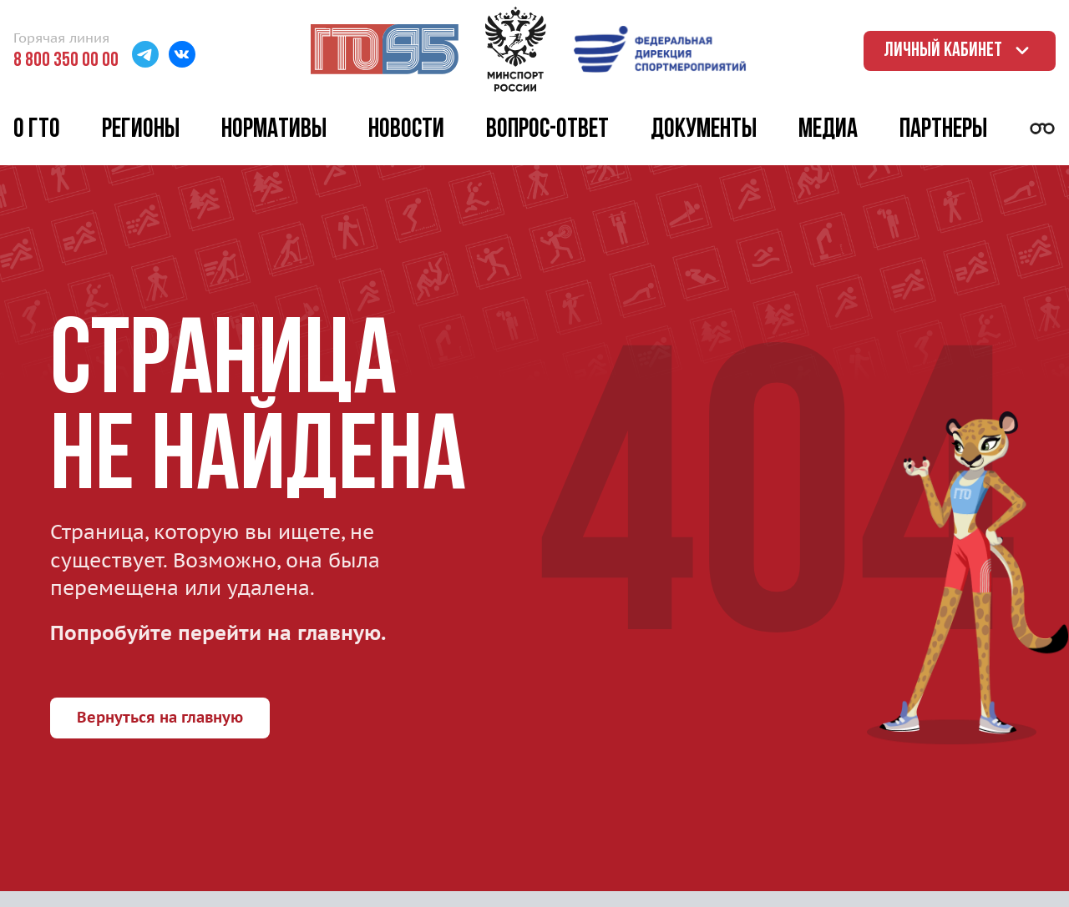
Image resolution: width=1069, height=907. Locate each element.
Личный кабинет (960, 51)
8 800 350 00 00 (66, 61)
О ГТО (36, 130)
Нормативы (274, 130)
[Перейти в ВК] (182, 56)
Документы (704, 130)
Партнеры (943, 130)
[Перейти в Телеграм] (145, 56)
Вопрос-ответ (547, 130)
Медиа (828, 130)
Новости (406, 130)
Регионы (141, 130)
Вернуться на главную (160, 717)
